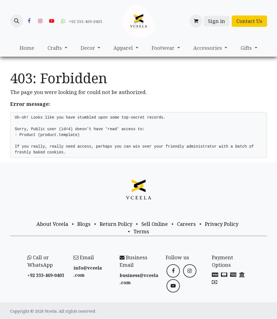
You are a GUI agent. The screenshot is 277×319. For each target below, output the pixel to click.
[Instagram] (40, 21)
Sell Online (154, 224)
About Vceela (52, 224)
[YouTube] (52, 21)
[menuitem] (27, 48)
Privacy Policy (221, 224)
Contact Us (249, 21)
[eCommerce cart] (196, 21)
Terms (141, 231)
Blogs (84, 224)
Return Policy (116, 224)
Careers (186, 224)
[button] (16, 21)
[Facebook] (29, 21)
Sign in (216, 21)
